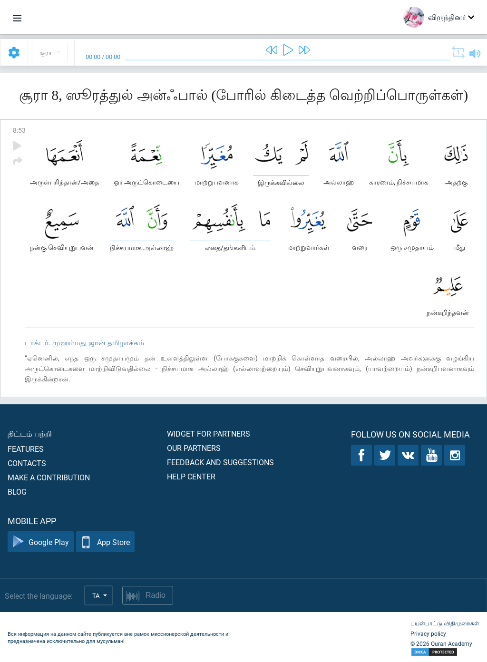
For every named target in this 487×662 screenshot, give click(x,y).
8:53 (19, 130)
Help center (191, 476)
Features (26, 449)
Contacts (27, 463)
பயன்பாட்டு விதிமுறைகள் (444, 623)
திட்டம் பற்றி (30, 433)
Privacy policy (428, 633)
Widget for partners (208, 433)
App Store (105, 542)
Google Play (40, 542)
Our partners (194, 448)
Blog (17, 491)
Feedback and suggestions (220, 462)
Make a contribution (49, 477)
